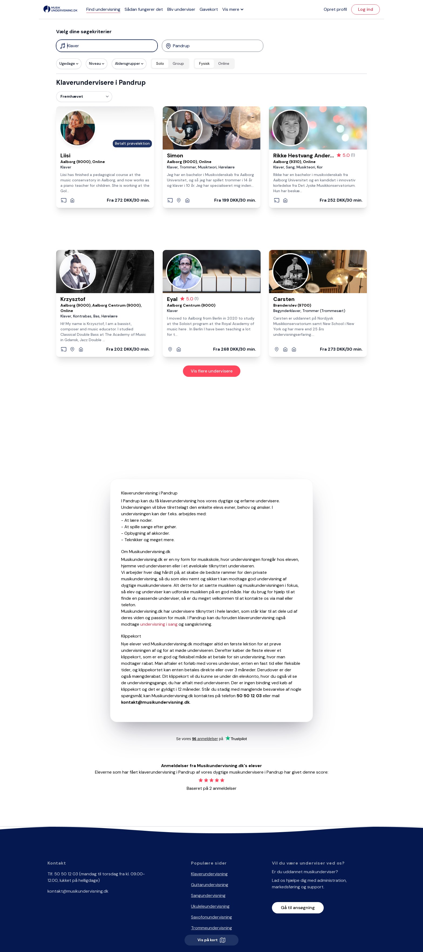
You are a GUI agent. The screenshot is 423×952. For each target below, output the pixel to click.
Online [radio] (223, 63)
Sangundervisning (208, 895)
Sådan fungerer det (144, 9)
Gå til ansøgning (298, 907)
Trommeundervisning (211, 928)
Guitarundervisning (209, 884)
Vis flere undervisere (212, 371)
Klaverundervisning (209, 874)
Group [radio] (178, 63)
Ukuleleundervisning (210, 906)
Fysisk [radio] (204, 63)
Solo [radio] (160, 63)
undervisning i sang (159, 624)
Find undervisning (103, 9)
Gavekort (209, 9)
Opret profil (335, 9)
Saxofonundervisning (211, 917)
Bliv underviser (181, 9)
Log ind (365, 9)
